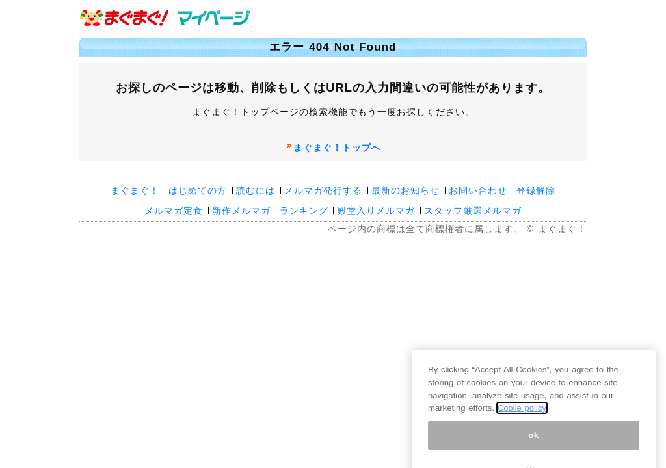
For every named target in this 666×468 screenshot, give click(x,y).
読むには (255, 190)
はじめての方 (197, 190)
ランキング (304, 210)
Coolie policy (522, 460)
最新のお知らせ (405, 190)
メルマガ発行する (323, 190)
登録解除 (535, 190)
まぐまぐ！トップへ (337, 147)
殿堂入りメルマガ (376, 210)
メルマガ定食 (173, 210)
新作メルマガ (241, 210)
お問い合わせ (478, 190)
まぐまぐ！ (135, 190)
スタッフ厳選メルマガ (473, 210)
